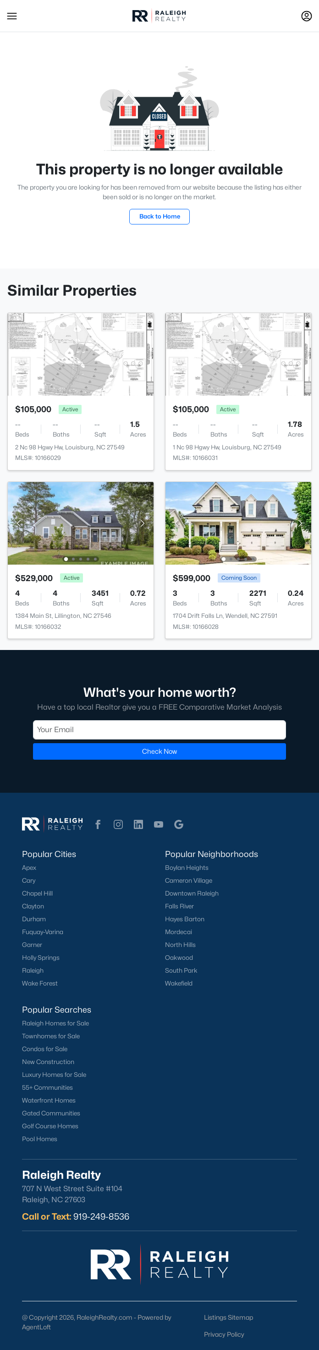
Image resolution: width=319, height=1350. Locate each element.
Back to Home (159, 216)
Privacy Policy (224, 1334)
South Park (181, 970)
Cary (28, 880)
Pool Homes (39, 1139)
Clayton (33, 906)
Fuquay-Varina (42, 931)
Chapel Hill (37, 893)
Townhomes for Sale (51, 1036)
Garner (32, 944)
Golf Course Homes (50, 1126)
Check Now (159, 751)
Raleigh (33, 970)
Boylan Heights (187, 867)
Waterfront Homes (49, 1100)
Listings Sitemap (228, 1317)
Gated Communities (51, 1113)
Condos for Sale (44, 1049)
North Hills (180, 944)
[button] (12, 16)
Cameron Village (188, 880)
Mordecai (178, 931)
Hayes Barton (184, 919)
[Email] (159, 729)
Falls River (179, 906)
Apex (29, 867)
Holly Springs (41, 957)
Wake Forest (40, 983)
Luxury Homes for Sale (54, 1074)
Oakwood (179, 957)
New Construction (48, 1061)
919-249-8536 (101, 1216)
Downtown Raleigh (192, 893)
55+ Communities (47, 1087)
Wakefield (178, 983)
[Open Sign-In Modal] (306, 16)
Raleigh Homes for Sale (55, 1023)
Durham (34, 919)
